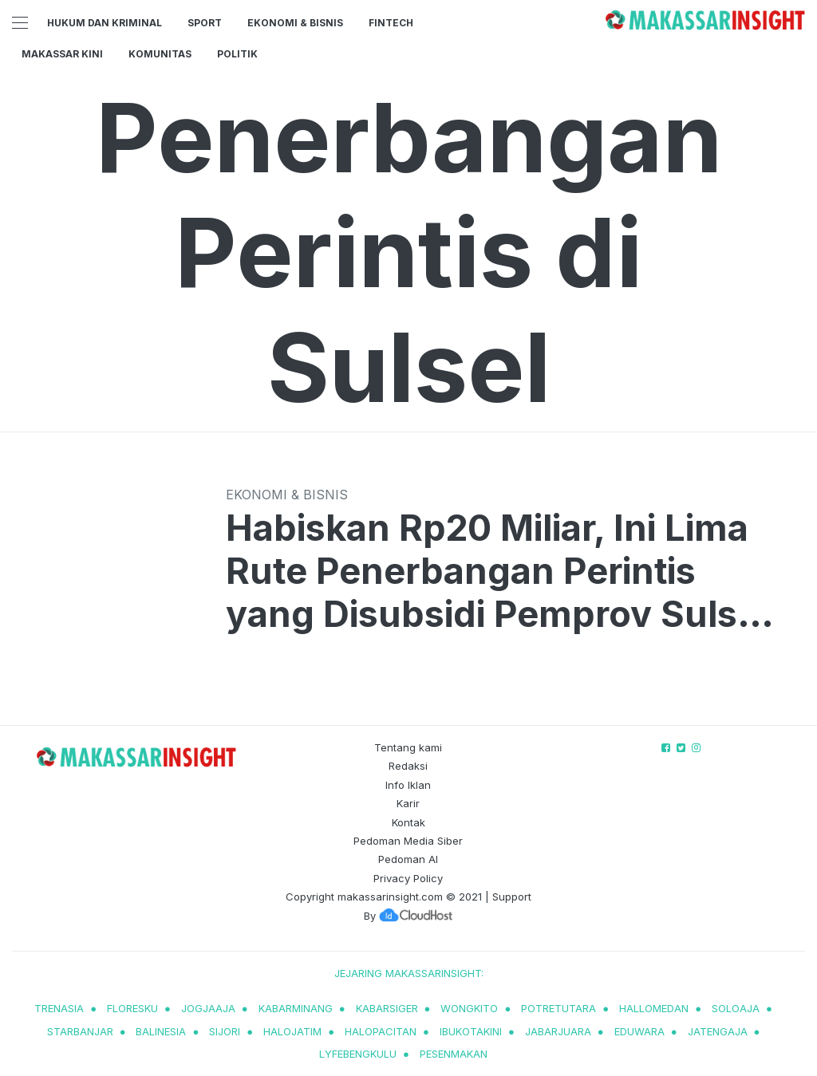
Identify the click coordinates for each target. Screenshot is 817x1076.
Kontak (408, 822)
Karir (408, 803)
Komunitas (159, 54)
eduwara (639, 1031)
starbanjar (80, 1031)
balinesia (161, 1031)
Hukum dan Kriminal (104, 23)
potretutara (558, 1008)
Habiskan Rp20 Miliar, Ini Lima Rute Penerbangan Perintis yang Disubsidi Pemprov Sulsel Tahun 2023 (497, 571)
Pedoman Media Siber (408, 840)
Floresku (132, 1008)
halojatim (292, 1031)
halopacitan (380, 1031)
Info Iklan (408, 784)
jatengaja (718, 1031)
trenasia (59, 1008)
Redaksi (408, 765)
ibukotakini (471, 1031)
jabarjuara (558, 1031)
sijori (224, 1031)
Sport (204, 23)
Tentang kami (408, 747)
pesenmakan (453, 1053)
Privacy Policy (408, 878)
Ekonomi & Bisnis (295, 23)
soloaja (736, 1008)
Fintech (391, 23)
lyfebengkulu (358, 1053)
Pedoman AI (408, 859)
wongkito (469, 1008)
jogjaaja (208, 1008)
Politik (237, 54)
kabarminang (296, 1008)
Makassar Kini (62, 54)
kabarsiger (387, 1008)
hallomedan (654, 1008)
